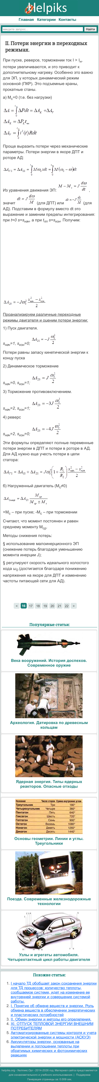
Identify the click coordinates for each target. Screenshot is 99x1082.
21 (59, 606)
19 (45, 606)
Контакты (67, 19)
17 (31, 606)
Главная (26, 19)
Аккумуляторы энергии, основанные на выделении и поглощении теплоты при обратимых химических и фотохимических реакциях (49, 1048)
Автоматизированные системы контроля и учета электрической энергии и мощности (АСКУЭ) (53, 1035)
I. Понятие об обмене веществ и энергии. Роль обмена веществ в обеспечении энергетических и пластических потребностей (53, 1010)
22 (66, 606)
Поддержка (83, 1074)
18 (38, 606)
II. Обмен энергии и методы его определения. (51, 1019)
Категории (46, 19)
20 (52, 606)
